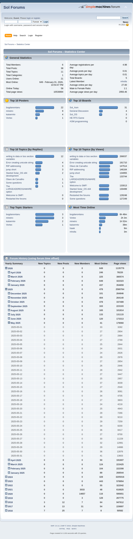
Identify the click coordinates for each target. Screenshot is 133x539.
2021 (10, 489)
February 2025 (18, 468)
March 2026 (16, 277)
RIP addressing (13, 166)
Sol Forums (14, 7)
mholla (123, 81)
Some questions (14, 183)
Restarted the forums (16, 199)
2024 (10, 477)
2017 (10, 506)
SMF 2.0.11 (55, 526)
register (37, 18)
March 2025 (16, 464)
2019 (10, 498)
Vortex (9, 118)
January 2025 (17, 473)
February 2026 (18, 281)
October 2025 (17, 302)
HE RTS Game (77, 118)
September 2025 (19, 306)
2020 (10, 494)
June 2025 (16, 319)
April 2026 (16, 272)
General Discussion (79, 111)
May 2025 (15, 323)
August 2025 (17, 310)
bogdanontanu (13, 107)
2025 (10, 289)
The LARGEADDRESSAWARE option (19, 189)
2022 (10, 485)
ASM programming (79, 121)
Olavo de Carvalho (15, 179)
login (29, 18)
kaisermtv (10, 114)
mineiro (9, 111)
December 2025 (19, 293)
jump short (11, 169)
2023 (10, 481)
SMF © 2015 (66, 526)
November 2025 (19, 298)
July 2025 (15, 314)
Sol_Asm (74, 107)
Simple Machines (78, 526)
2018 (10, 502)
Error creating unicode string (19, 162)
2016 (10, 511)
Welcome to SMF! (14, 195)
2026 (10, 268)
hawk (72, 228)
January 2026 (17, 285)
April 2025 (16, 460)
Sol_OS (73, 114)
